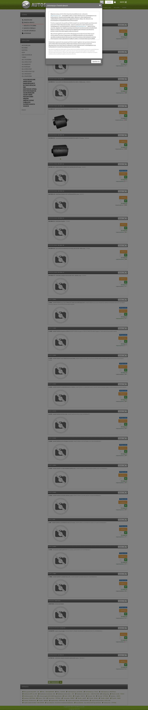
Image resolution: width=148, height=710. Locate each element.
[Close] (100, 5)
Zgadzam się (96, 61)
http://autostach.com (56, 15)
